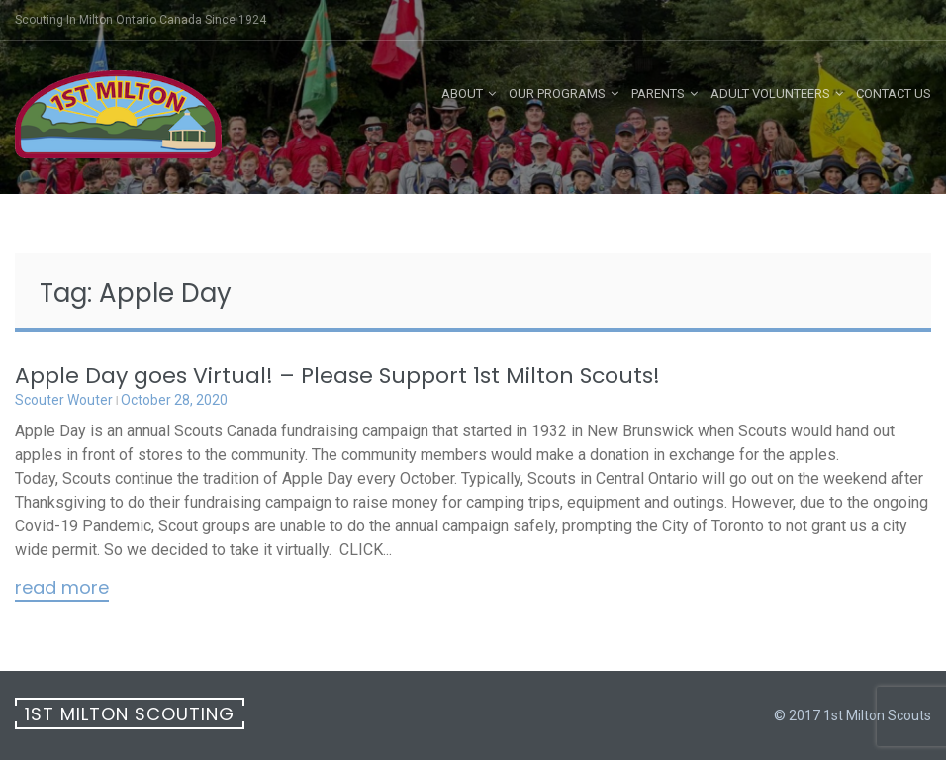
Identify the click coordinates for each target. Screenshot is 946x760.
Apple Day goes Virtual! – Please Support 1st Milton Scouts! (337, 375)
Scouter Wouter (64, 400)
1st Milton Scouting (130, 714)
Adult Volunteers (770, 93)
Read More (62, 589)
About (462, 93)
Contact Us (893, 93)
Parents (658, 93)
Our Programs (557, 93)
